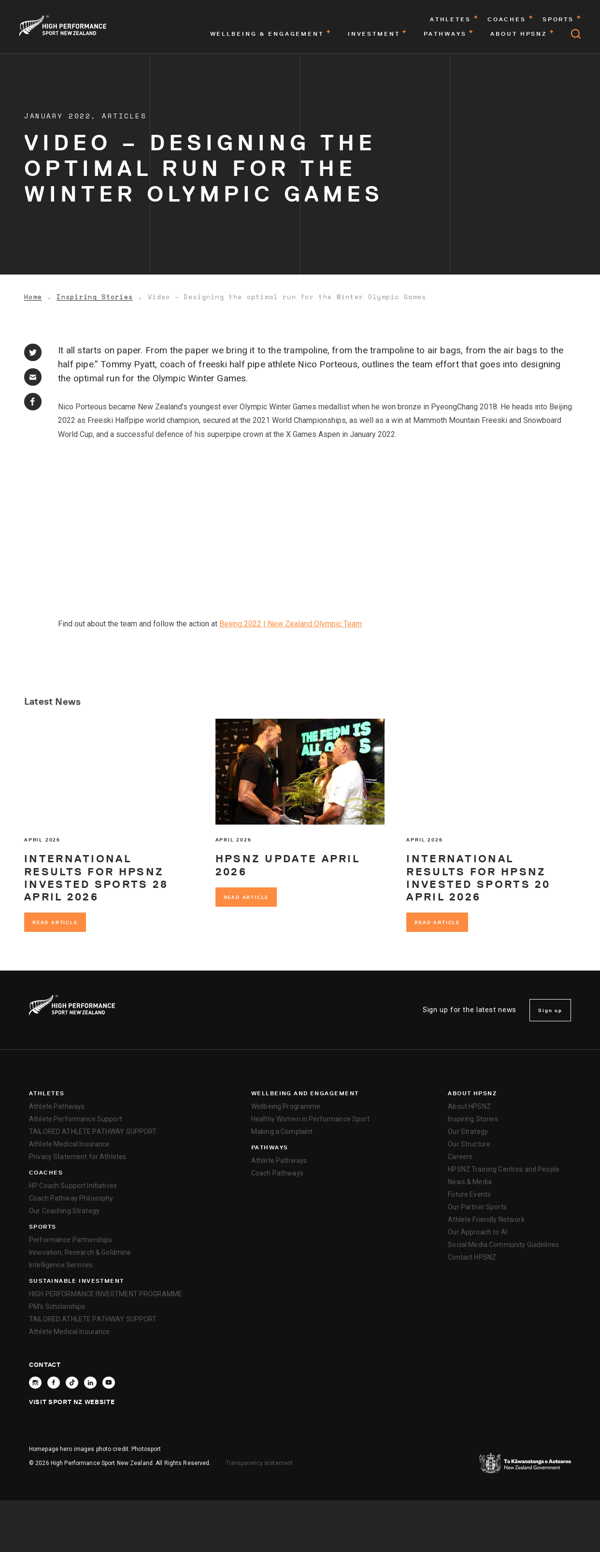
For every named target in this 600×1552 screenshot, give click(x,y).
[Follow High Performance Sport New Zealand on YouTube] (108, 1383)
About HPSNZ (472, 1093)
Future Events (469, 1194)
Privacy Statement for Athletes (77, 1156)
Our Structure (469, 1144)
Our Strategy (468, 1131)
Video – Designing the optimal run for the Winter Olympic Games (287, 297)
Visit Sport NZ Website (71, 1401)
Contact (45, 1364)
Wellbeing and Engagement (305, 1093)
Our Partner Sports (477, 1207)
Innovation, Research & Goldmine (80, 1252)
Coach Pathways (277, 1173)
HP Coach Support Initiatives (73, 1185)
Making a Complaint (282, 1131)
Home (33, 297)
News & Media (470, 1182)
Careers (460, 1156)
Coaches (46, 1172)
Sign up (550, 1010)
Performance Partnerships (70, 1240)
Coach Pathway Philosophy (71, 1198)
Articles (124, 116)
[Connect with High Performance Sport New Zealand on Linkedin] (90, 1383)
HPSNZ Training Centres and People (503, 1169)
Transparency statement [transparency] (259, 1463)
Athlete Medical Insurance (69, 1144)
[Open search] (576, 34)
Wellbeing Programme (286, 1106)
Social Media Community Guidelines (503, 1244)
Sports (43, 1226)
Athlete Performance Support (75, 1119)
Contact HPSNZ (472, 1257)
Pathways (269, 1147)
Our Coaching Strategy (64, 1211)
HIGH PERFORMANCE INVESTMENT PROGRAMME (105, 1294)
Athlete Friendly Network (486, 1219)
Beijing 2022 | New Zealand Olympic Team (290, 623)
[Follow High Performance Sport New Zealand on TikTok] (72, 1383)
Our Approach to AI (477, 1232)
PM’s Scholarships (57, 1306)
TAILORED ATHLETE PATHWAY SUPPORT (93, 1131)
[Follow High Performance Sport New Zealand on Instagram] (35, 1383)
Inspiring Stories (95, 297)
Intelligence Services (61, 1265)
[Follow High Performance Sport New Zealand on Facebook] (53, 1383)
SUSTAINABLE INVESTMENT (76, 1280)
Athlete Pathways (57, 1106)
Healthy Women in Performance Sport (310, 1119)
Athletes (47, 1093)
